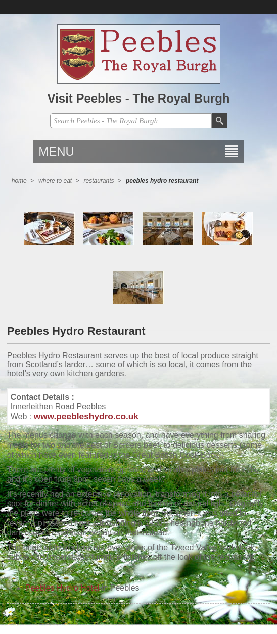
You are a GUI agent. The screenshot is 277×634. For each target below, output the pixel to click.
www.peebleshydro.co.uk (86, 416)
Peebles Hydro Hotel (62, 587)
